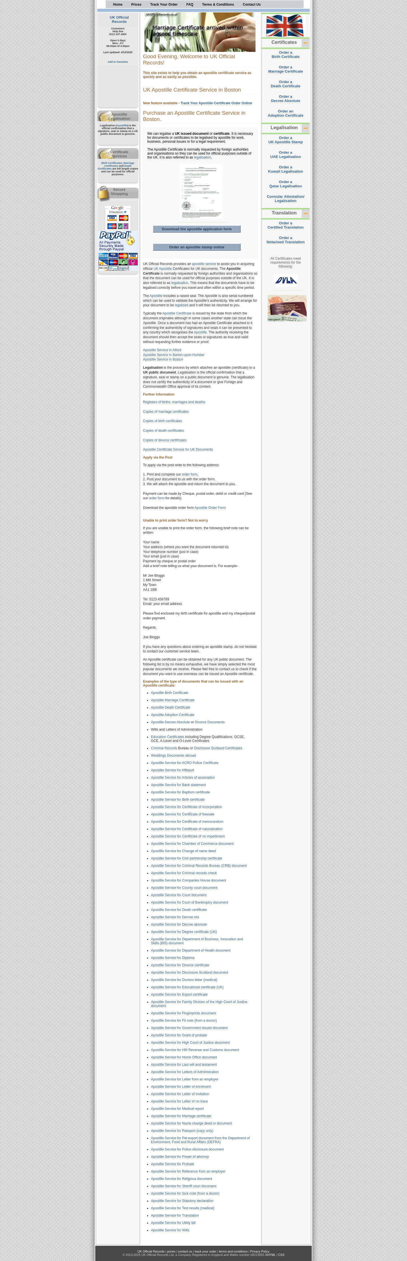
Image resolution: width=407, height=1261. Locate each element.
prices (171, 1251)
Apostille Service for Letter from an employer (184, 1079)
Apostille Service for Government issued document (189, 1028)
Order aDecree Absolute (285, 98)
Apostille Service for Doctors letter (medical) (184, 980)
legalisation (202, 157)
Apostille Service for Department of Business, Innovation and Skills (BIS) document (197, 941)
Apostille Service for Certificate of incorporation (186, 807)
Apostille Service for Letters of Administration (185, 1072)
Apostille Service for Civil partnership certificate (186, 858)
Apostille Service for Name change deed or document (191, 1123)
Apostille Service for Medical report (177, 1109)
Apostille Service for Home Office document (184, 1057)
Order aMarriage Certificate (285, 69)
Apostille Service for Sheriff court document (184, 1186)
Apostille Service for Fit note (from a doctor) (184, 1021)
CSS (281, 1254)
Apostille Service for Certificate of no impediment (188, 836)
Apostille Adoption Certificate (172, 715)
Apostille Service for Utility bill (173, 1223)
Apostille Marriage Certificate (173, 700)
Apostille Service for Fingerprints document (183, 1013)
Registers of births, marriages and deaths (174, 402)
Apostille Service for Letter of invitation (180, 1094)
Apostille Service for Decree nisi (175, 917)
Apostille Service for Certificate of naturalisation (186, 829)
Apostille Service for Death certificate (179, 910)
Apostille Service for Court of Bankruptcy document (189, 902)
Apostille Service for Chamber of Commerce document (192, 844)
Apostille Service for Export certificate (179, 995)
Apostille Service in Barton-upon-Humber (173, 355)
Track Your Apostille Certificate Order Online (216, 103)
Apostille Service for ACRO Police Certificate (184, 763)
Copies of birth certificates (162, 421)
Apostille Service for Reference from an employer (188, 1171)
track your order (206, 1251)
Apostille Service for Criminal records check (184, 873)
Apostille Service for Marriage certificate (181, 1116)
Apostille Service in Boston (163, 359)
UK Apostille (162, 269)
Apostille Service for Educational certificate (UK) (187, 987)
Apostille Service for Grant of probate (179, 1035)
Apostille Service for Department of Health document (191, 950)
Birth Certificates (111, 163)
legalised (181, 305)
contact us (185, 1251)
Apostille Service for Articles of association (183, 778)
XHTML (270, 1254)
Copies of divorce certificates (164, 440)
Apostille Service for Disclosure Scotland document (189, 972)
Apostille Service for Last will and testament (184, 1065)
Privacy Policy (259, 1251)
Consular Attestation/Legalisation (285, 198)
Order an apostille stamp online (196, 247)
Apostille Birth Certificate (169, 693)
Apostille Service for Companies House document (188, 880)
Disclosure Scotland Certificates (218, 748)
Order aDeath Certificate (285, 84)
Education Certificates (167, 737)
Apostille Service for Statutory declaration (182, 1201)
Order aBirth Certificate (286, 54)
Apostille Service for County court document (184, 888)
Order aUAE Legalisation (285, 154)
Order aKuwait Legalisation (285, 169)
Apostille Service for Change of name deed (183, 851)
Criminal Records (164, 748)
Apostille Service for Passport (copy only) (182, 1131)
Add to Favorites (118, 61)
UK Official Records (119, 19)
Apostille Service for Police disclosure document (187, 1149)
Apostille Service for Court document (178, 895)
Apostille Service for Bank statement (178, 785)
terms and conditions (233, 1251)
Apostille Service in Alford (162, 350)
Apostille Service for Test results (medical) (182, 1208)
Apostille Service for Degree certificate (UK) (184, 932)
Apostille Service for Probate (172, 1164)
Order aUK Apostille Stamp (286, 140)
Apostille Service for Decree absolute (179, 924)
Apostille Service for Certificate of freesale (183, 814)
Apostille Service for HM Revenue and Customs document (195, 1050)
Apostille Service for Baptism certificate (180, 792)
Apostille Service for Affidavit (172, 770)
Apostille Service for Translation (175, 1215)
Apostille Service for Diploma (173, 958)
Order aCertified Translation (286, 225)
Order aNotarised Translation (286, 240)
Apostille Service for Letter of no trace (179, 1101)
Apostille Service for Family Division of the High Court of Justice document (199, 1004)
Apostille (121, 125)
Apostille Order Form (210, 508)
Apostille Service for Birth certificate (178, 800)
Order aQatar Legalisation (285, 184)
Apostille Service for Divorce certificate (180, 965)
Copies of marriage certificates (166, 412)
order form (189, 474)
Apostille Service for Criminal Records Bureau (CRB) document (199, 866)
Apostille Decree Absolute (170, 722)
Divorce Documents (210, 722)
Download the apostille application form (196, 229)
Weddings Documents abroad (173, 756)
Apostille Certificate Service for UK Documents (178, 450)
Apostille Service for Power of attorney (180, 1157)
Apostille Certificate (177, 313)
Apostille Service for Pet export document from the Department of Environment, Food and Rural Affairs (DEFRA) (200, 1140)
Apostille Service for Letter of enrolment (181, 1087)
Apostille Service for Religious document (181, 1179)
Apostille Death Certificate (170, 707)
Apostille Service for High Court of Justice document (190, 1043)
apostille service (204, 264)
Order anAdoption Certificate (285, 113)
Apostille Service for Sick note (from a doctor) (185, 1193)
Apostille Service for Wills (170, 1230)
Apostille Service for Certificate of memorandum (187, 822)
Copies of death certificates (163, 431)
